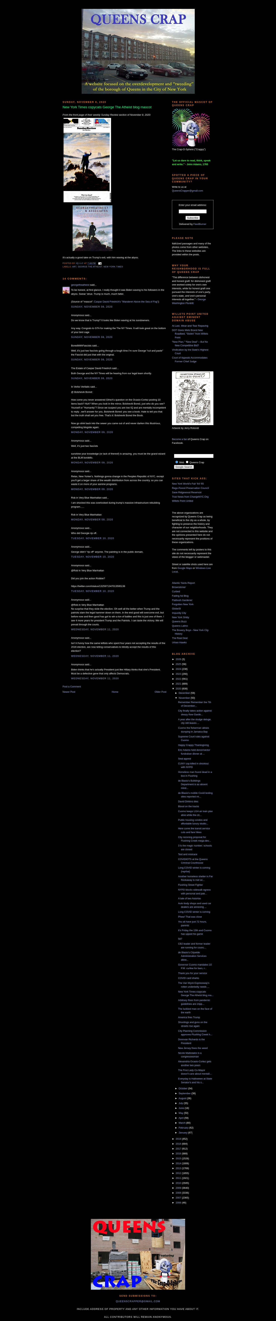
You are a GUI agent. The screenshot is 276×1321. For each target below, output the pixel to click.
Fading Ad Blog (180, 595)
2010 (179, 1183)
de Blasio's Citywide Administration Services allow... (192, 956)
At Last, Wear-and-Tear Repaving (190, 325)
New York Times (113, 267)
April (181, 1117)
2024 (179, 669)
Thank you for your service (192, 973)
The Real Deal (180, 638)
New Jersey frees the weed (193, 1048)
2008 (179, 1192)
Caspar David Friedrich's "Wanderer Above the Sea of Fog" (126, 301)
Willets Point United (182, 500)
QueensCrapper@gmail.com (187, 190)
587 (180, 938)
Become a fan (179, 439)
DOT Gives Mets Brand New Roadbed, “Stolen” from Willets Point (190, 334)
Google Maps (185, 568)
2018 (179, 1143)
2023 (179, 673)
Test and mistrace (187, 854)
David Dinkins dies (188, 801)
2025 (179, 664)
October (183, 1088)
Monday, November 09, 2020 (92, 432)
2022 (179, 678)
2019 (179, 1138)
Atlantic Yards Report (183, 583)
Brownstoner (179, 587)
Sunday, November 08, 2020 (92, 306)
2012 (179, 1173)
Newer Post (69, 691)
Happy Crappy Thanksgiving (193, 745)
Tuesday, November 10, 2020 (92, 538)
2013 (179, 1168)
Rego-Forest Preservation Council (190, 488)
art (74, 267)
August (183, 1098)
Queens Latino (180, 625)
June (182, 1108)
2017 (179, 1148)
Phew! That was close (190, 916)
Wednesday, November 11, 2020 (95, 629)
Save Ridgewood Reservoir (187, 492)
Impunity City (179, 613)
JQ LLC (80, 263)
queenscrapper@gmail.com (138, 1301)
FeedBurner (199, 224)
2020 (179, 688)
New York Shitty (180, 617)
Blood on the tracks (188, 806)
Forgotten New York (182, 604)
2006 (179, 1202)
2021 (179, 683)
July (181, 1103)
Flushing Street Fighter (190, 884)
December (185, 693)
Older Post (160, 691)
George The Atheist (90, 267)
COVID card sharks (188, 978)
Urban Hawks (179, 642)
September (185, 1093)
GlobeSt (176, 608)
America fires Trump (189, 1017)
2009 (179, 1187)
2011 (179, 1178)
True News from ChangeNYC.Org (190, 496)
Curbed (176, 591)
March (182, 1122)
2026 (179, 659)
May (181, 1113)
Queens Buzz (179, 621)
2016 (179, 1153)
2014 (179, 1163)
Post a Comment (72, 686)
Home (115, 691)
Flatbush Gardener (182, 600)
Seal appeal (184, 758)
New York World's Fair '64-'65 (188, 483)
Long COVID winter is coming (194, 911)
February (184, 1127)
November (185, 697)
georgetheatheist (80, 284)
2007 (179, 1197)
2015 (179, 1158)
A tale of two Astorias (189, 898)
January (183, 1132)
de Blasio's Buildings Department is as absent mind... (192, 784)
